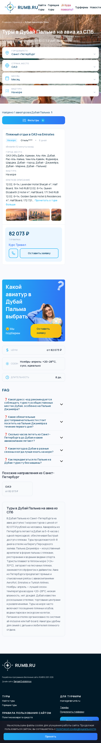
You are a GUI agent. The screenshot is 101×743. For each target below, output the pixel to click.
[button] (33, 404)
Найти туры (8, 700)
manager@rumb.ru (70, 700)
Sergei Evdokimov (22, 681)
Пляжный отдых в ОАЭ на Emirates (30, 134)
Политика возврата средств (17, 717)
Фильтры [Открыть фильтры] (34, 120)
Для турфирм (70, 696)
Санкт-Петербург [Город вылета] (23, 54)
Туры (6, 696)
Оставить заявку (39, 253)
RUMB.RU (21, 7)
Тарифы (64, 707)
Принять (50, 736)
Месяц (15, 79)
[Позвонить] (13, 253)
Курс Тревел (17, 245)
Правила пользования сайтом (26, 713)
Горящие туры (9, 705)
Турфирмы (81, 7)
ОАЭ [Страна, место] (14, 67)
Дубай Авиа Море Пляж (36, 22)
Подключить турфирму (72, 712)
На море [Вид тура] (16, 92)
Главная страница (12, 22)
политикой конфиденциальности (76, 729)
